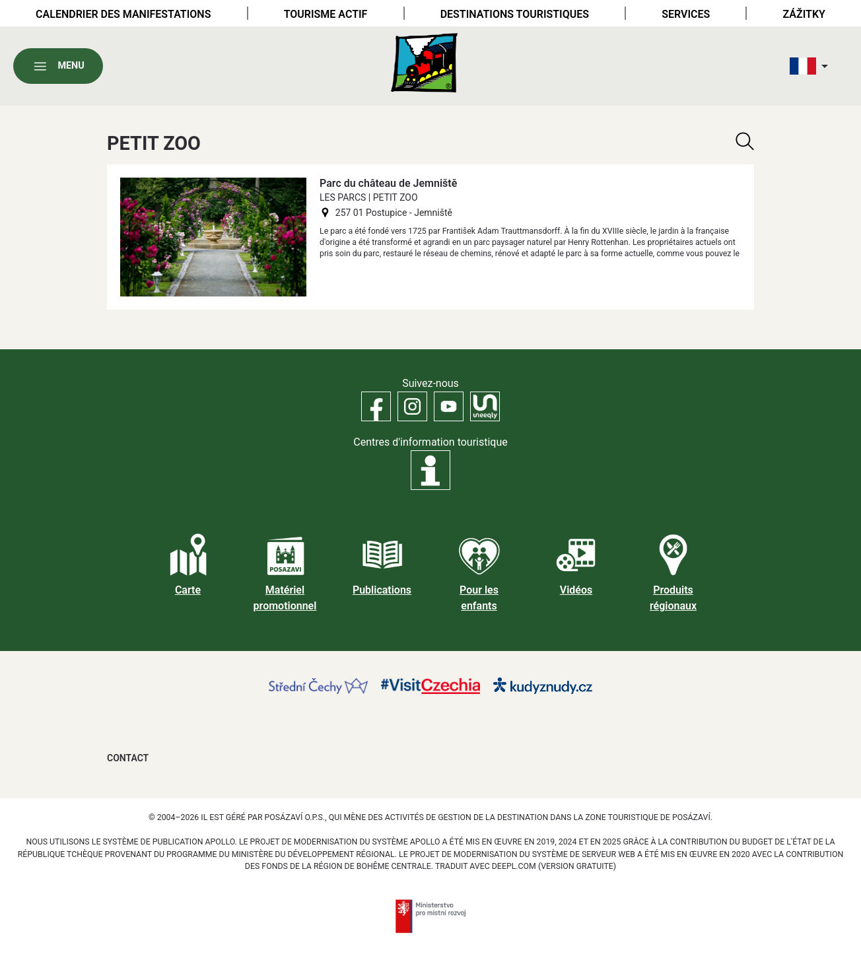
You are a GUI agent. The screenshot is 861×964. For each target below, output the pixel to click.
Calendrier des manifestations (123, 14)
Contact (128, 758)
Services (686, 14)
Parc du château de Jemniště (388, 183)
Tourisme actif (326, 14)
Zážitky (804, 14)
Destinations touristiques (514, 14)
